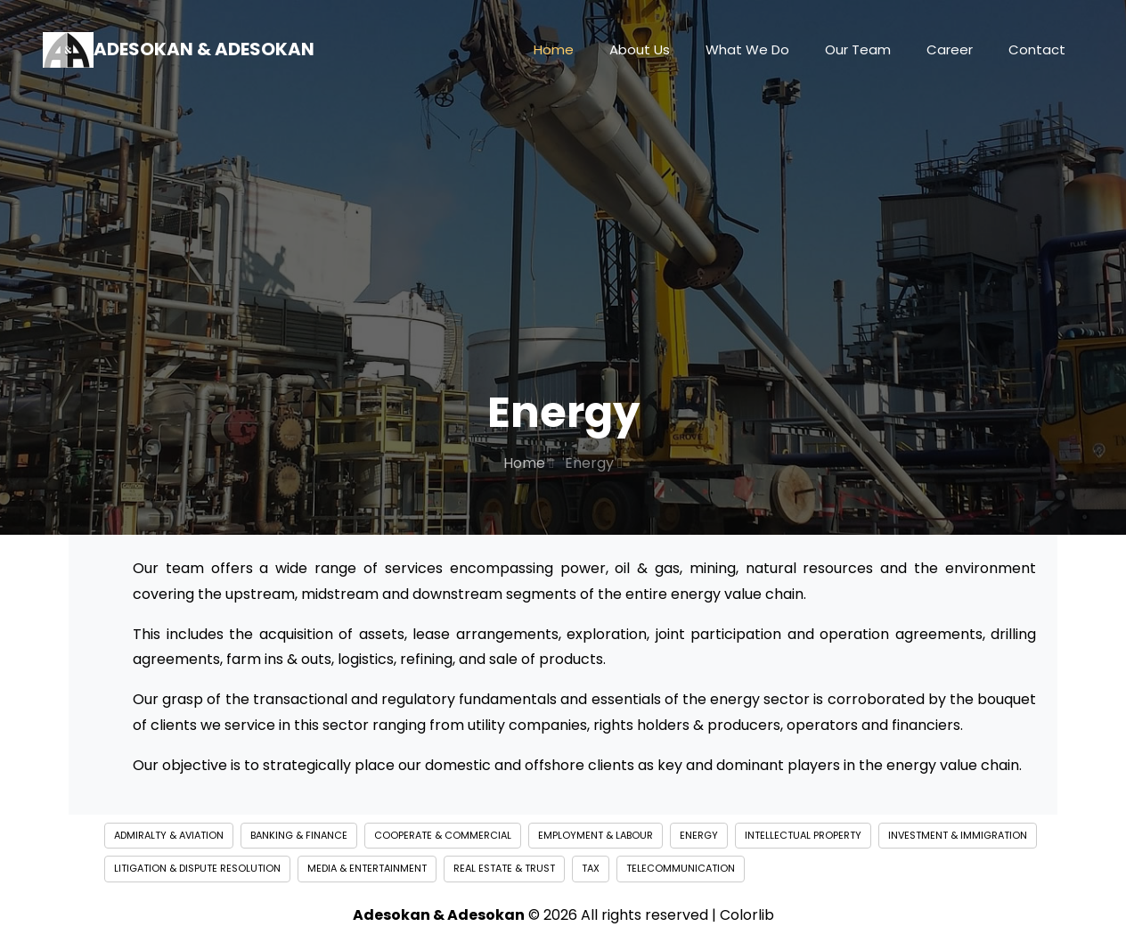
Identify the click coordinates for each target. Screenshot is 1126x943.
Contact (1036, 49)
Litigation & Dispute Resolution (197, 868)
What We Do (747, 49)
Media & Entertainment (367, 868)
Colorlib (747, 915)
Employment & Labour (595, 835)
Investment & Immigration (957, 835)
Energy (699, 835)
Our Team (858, 49)
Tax (591, 868)
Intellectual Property (803, 835)
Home (554, 49)
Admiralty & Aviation (169, 835)
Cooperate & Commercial (442, 835)
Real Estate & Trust (504, 868)
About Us (639, 49)
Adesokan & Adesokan (178, 50)
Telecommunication (680, 868)
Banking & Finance (298, 835)
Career (949, 49)
